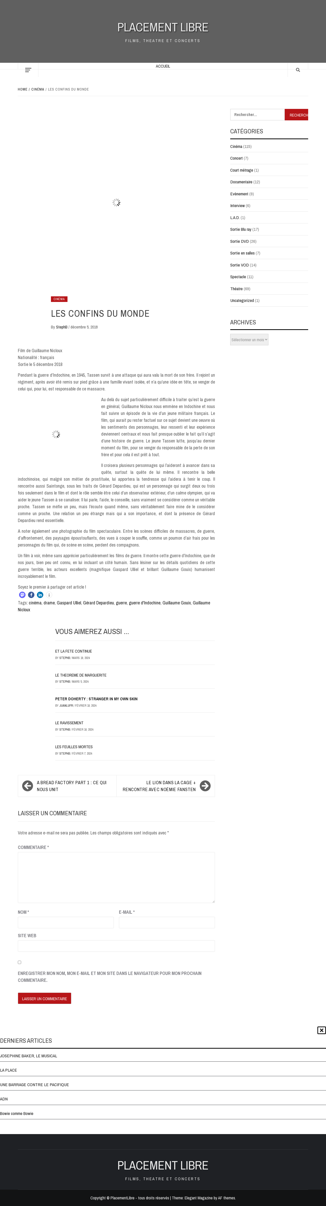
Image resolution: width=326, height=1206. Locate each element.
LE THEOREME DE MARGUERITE (80, 675)
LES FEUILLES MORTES (74, 747)
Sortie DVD (239, 241)
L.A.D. (235, 217)
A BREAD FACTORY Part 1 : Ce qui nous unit (72, 786)
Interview (237, 205)
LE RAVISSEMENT (69, 723)
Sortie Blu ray (240, 229)
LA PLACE (8, 1070)
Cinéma (59, 299)
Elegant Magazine (199, 1198)
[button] (22, 595)
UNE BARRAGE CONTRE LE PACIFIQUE (34, 1084)
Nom (23, 912)
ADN (4, 1099)
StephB (62, 327)
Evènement (239, 194)
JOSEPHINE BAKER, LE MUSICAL (28, 1056)
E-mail (127, 912)
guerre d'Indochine (144, 603)
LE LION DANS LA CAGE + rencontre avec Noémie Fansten (159, 786)
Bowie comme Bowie (16, 1113)
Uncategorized (242, 300)
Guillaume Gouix (176, 603)
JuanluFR (66, 706)
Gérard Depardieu (98, 603)
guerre (121, 603)
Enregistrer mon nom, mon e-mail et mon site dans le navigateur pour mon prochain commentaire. (109, 976)
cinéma (35, 603)
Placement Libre (163, 27)
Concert (236, 158)
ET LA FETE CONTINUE (73, 651)
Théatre (236, 288)
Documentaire (241, 182)
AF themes (226, 1198)
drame (49, 603)
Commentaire (33, 847)
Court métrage (241, 170)
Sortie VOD (239, 265)
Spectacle (238, 277)
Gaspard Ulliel (69, 603)
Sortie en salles (242, 253)
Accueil (163, 66)
